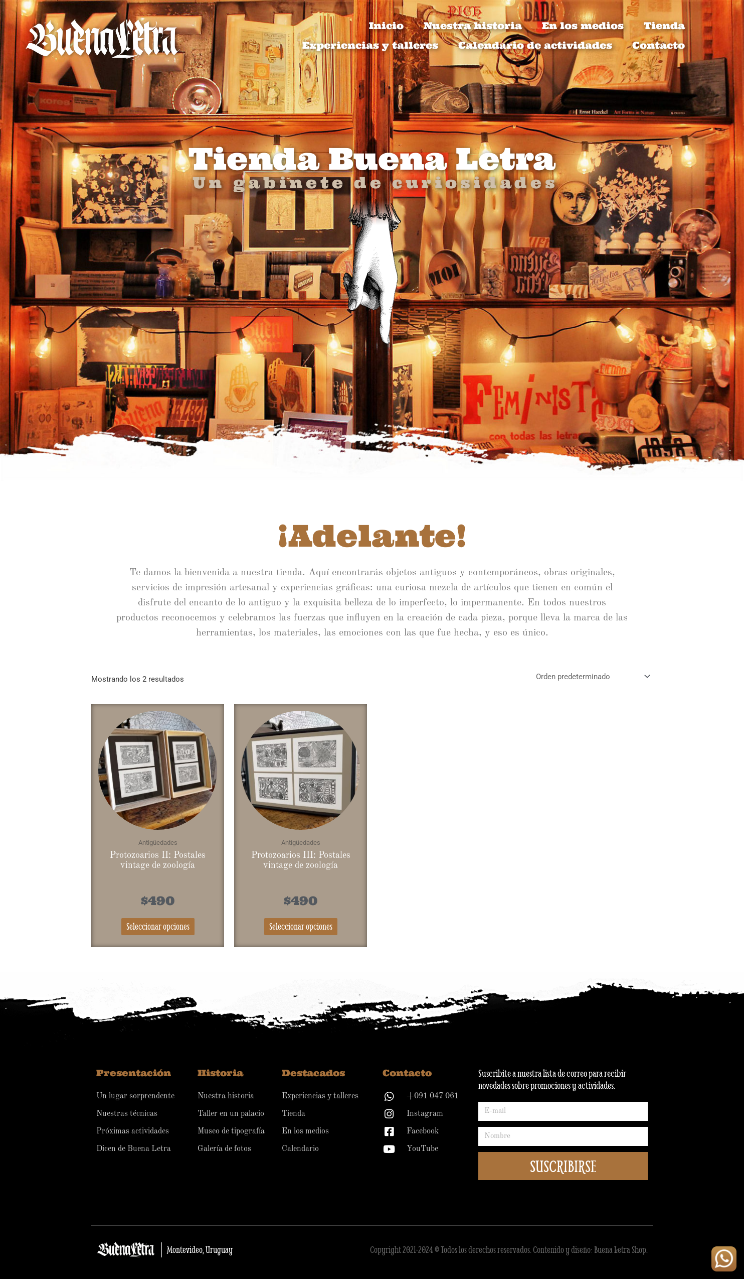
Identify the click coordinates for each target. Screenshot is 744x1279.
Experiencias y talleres (370, 45)
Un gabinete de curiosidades (376, 182)
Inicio (386, 26)
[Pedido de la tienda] (591, 676)
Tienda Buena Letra (372, 158)
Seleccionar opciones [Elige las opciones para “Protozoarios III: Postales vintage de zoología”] (300, 926)
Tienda (664, 26)
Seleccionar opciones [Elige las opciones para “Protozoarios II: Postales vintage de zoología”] (158, 926)
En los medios (583, 26)
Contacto (658, 45)
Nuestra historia (473, 26)
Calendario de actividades (535, 45)
